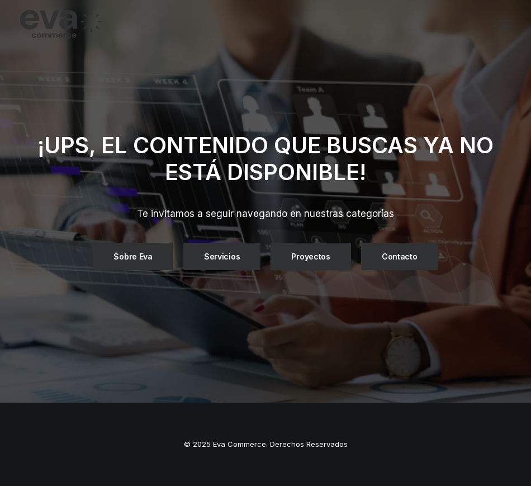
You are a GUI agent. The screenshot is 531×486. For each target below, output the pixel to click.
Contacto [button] (400, 256)
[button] (505, 24)
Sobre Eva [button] (132, 256)
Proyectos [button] (310, 256)
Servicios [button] (222, 256)
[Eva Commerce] (142, 24)
